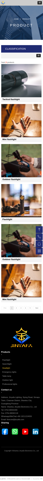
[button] (39, 2)
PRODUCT (26, 19)
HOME (16, 19)
